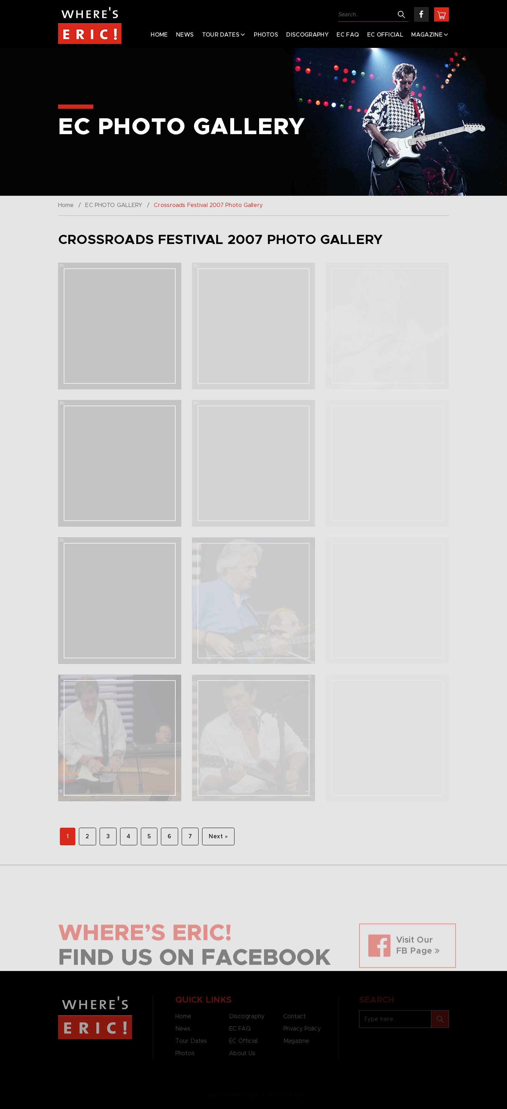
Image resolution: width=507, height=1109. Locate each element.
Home (159, 35)
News (185, 35)
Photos (266, 35)
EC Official (385, 35)
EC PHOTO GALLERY (113, 205)
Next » (218, 836)
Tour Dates (220, 35)
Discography (307, 35)
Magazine (427, 35)
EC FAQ (348, 35)
